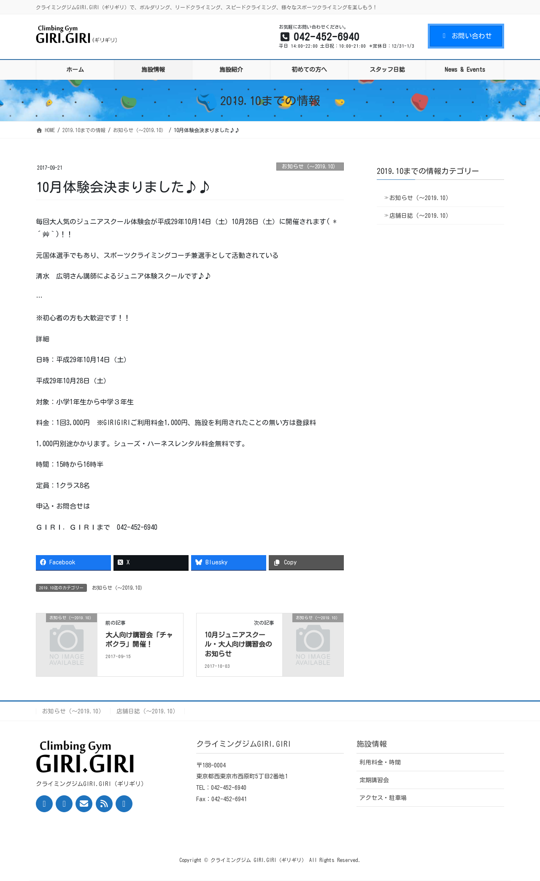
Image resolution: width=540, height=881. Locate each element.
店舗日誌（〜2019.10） (420, 216)
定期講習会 (374, 780)
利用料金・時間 (380, 762)
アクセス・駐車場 (383, 798)
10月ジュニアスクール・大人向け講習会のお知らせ (238, 644)
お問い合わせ (466, 36)
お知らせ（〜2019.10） (310, 166)
